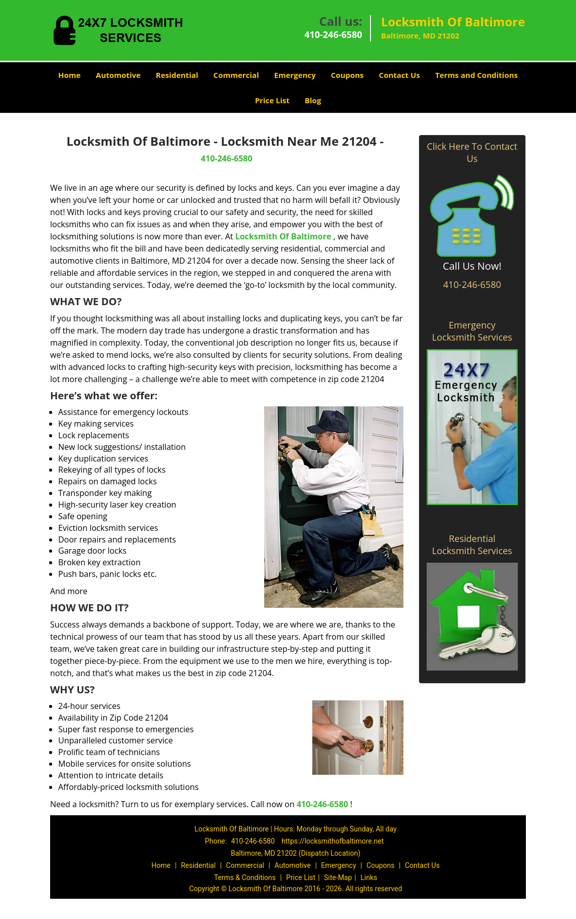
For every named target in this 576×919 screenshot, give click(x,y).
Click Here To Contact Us (472, 152)
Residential (177, 75)
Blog (313, 100)
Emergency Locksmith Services (472, 331)
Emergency (295, 75)
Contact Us (399, 75)
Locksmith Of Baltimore (283, 236)
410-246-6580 (333, 34)
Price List (272, 100)
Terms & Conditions (245, 877)
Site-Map (338, 877)
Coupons (347, 75)
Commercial (236, 75)
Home (69, 75)
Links (368, 877)
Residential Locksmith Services (472, 544)
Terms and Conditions (476, 75)
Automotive (118, 75)
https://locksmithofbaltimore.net (332, 841)
